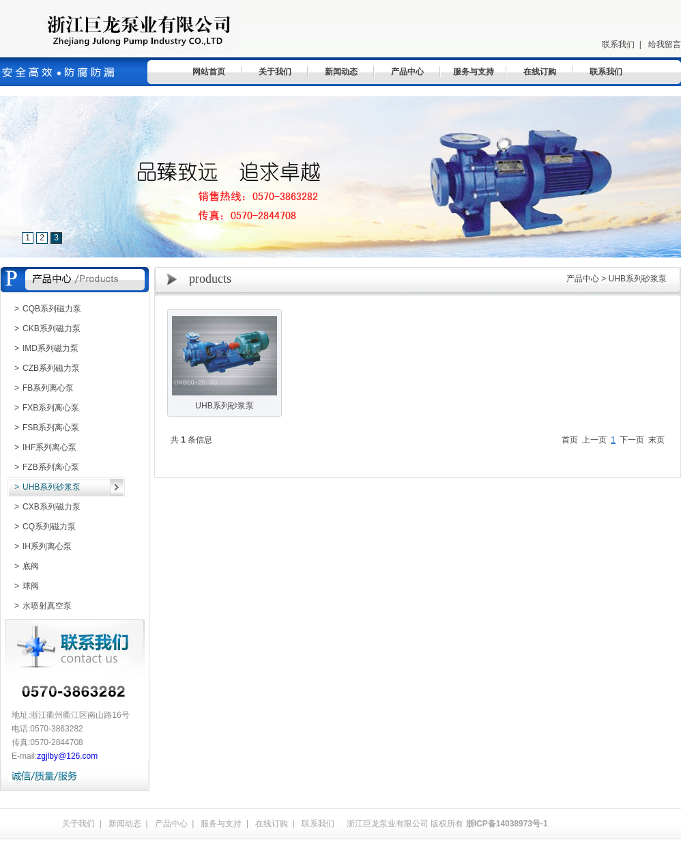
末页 (656, 440)
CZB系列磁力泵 (44, 368)
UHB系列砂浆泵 (44, 487)
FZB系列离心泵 (43, 467)
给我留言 (664, 44)
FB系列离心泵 (41, 388)
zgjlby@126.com (67, 756)
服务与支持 (473, 71)
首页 (570, 440)
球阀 (23, 586)
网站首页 (208, 71)
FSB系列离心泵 (43, 427)
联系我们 (618, 44)
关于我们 (275, 71)
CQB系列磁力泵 (44, 308)
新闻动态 (341, 71)
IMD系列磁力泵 (43, 348)
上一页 (594, 440)
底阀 (23, 566)
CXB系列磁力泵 (44, 507)
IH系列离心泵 (40, 546)
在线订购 (539, 71)
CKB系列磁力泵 (44, 328)
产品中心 (407, 71)
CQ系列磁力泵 (42, 526)
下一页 (632, 440)
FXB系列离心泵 (43, 407)
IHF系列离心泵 (42, 447)
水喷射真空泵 (40, 606)
